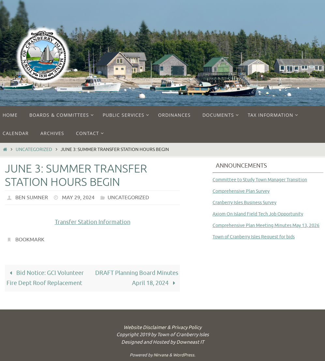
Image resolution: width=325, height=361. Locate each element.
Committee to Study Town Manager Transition (260, 180)
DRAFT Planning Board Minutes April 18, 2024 (136, 278)
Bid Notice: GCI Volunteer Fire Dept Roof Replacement (45, 278)
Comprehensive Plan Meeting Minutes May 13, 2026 (266, 225)
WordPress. (184, 355)
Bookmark (29, 239)
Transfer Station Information (92, 222)
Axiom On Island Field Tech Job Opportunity (258, 214)
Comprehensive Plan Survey (241, 191)
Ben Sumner (31, 197)
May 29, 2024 (78, 197)
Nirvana (161, 355)
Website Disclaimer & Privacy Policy (162, 327)
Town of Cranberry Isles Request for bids (254, 237)
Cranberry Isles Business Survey (244, 202)
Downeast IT (190, 342)
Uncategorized (34, 149)
